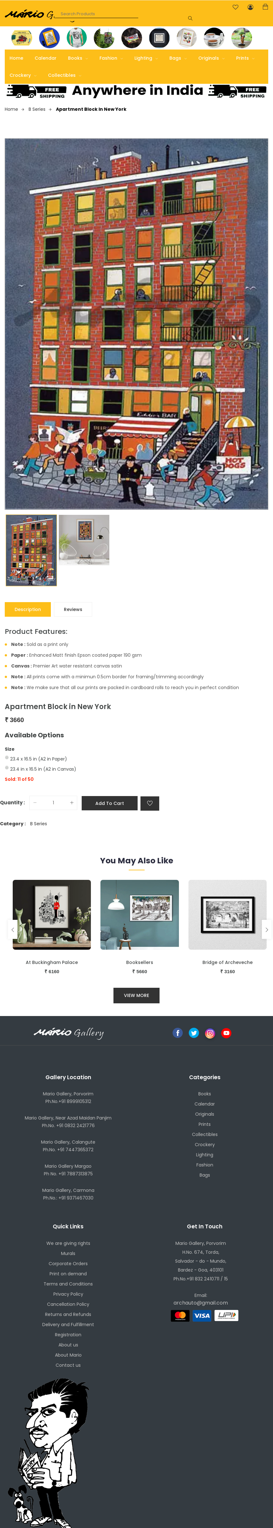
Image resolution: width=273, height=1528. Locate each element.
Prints (245, 58)
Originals (211, 58)
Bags (178, 58)
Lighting (146, 58)
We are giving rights (68, 1243)
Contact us (68, 1365)
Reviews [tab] (73, 609)
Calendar (46, 58)
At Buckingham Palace (52, 962)
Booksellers (139, 962)
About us (68, 1345)
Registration (68, 1335)
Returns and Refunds (68, 1314)
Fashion (111, 58)
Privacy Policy (68, 1294)
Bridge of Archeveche (227, 962)
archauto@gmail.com (201, 1302)
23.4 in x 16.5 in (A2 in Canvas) (43, 769)
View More (136, 995)
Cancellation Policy (68, 1304)
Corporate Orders (68, 1263)
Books (78, 58)
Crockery (23, 75)
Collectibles (64, 75)
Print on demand (68, 1274)
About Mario (68, 1355)
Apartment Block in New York (91, 109)
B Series (40, 109)
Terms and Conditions (68, 1284)
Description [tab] (28, 609)
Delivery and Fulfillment (68, 1324)
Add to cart (109, 803)
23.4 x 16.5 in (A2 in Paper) (38, 759)
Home (16, 58)
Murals (68, 1253)
